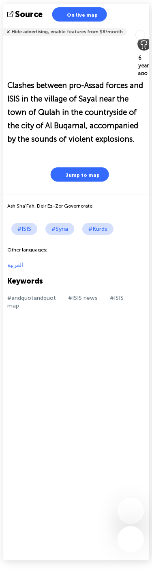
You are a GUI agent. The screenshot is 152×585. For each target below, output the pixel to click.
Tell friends (145, 26)
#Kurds (97, 228)
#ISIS (24, 228)
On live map (77, 14)
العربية (15, 265)
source (26, 14)
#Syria (59, 228)
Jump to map (77, 174)
